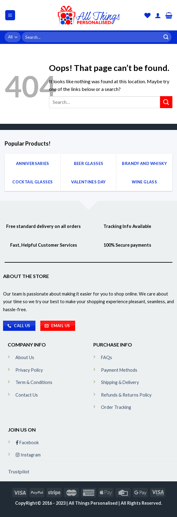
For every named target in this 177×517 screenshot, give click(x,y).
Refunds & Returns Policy (126, 395)
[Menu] (10, 15)
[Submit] (166, 37)
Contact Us (26, 395)
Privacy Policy (29, 370)
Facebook (27, 442)
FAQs (106, 357)
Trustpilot (18, 471)
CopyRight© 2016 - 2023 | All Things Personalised (67, 503)
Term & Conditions (33, 382)
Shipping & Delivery (120, 382)
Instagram (28, 454)
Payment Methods (119, 370)
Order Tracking (116, 407)
